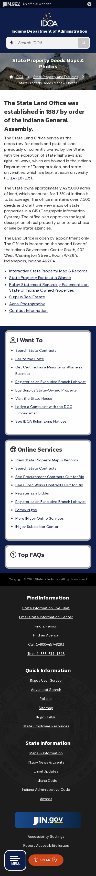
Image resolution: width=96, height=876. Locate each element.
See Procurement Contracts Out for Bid (49, 476)
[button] (90, 4)
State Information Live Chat (46, 608)
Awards (46, 798)
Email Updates (46, 771)
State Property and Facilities (55, 77)
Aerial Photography (27, 304)
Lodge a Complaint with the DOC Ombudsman (43, 409)
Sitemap (46, 708)
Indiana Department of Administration (49, 31)
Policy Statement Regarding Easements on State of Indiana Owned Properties (49, 287)
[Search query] (46, 43)
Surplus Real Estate (27, 297)
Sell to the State (29, 359)
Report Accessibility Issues (46, 845)
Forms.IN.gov (26, 510)
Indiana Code (46, 780)
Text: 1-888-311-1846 (46, 653)
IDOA (20, 77)
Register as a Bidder (32, 493)
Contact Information (28, 310)
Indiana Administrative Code (46, 789)
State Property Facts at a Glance (40, 277)
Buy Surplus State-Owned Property (46, 390)
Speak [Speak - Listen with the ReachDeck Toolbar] (45, 860)
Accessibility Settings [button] (46, 836)
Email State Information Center (46, 617)
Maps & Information (46, 753)
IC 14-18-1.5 (18, 178)
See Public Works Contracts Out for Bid (49, 485)
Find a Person (46, 626)
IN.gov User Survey (46, 680)
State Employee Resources (46, 726)
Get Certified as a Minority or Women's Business (48, 370)
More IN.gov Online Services (39, 518)
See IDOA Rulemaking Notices (41, 421)
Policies (46, 698)
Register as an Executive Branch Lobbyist (50, 381)
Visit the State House (33, 398)
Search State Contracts (35, 350)
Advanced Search (46, 689)
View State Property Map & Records (46, 460)
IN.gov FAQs (46, 717)
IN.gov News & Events (46, 762)
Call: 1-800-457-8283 (46, 644)
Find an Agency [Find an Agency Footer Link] (46, 635)
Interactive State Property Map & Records (48, 271)
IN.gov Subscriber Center (36, 526)
